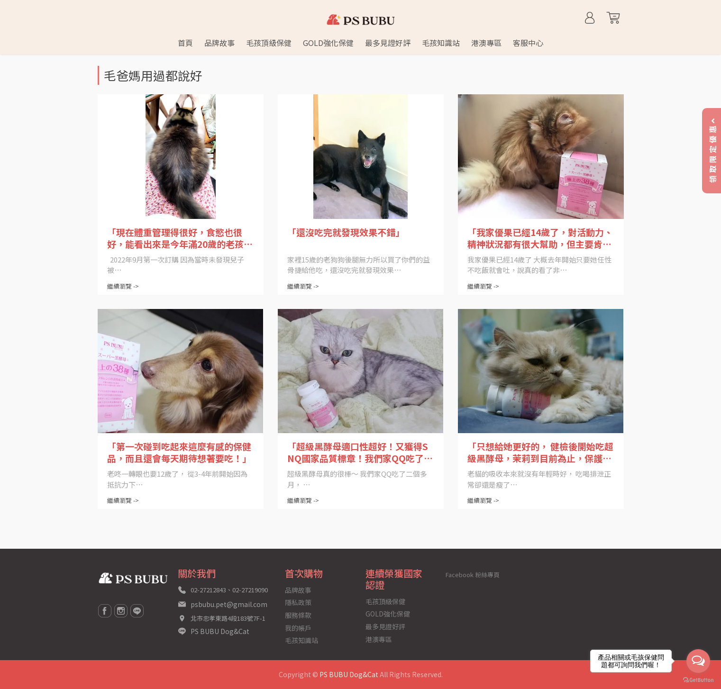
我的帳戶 (298, 628)
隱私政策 (298, 602)
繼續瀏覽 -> (123, 285)
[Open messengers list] (698, 661)
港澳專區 (378, 639)
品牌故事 (298, 590)
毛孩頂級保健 (385, 601)
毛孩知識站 (301, 640)
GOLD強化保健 (387, 613)
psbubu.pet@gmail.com (229, 604)
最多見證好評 (385, 626)
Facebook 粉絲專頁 (473, 574)
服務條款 (298, 615)
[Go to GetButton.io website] (698, 679)
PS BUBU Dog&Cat (220, 631)
